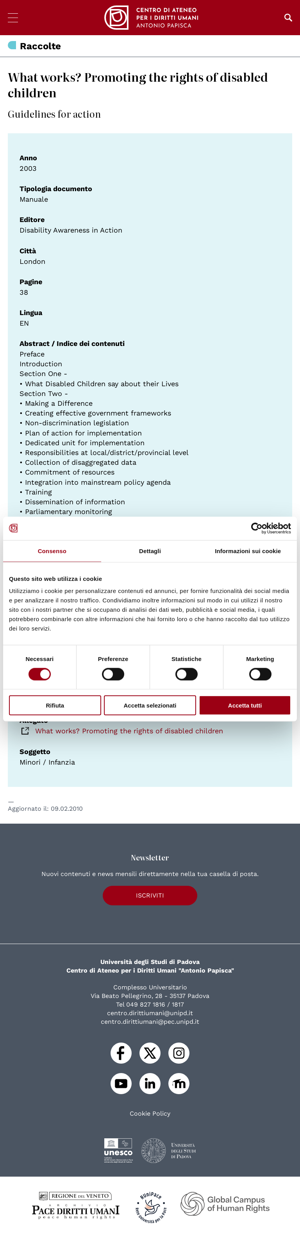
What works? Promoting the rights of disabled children (129, 731)
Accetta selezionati (149, 705)
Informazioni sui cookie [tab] (248, 550)
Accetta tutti (245, 705)
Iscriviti (150, 895)
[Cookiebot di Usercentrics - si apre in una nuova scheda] (257, 528)
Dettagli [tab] (150, 550)
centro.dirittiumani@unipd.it (150, 1013)
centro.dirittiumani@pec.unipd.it (150, 1021)
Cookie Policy (150, 1114)
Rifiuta (55, 705)
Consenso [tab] (52, 550)
